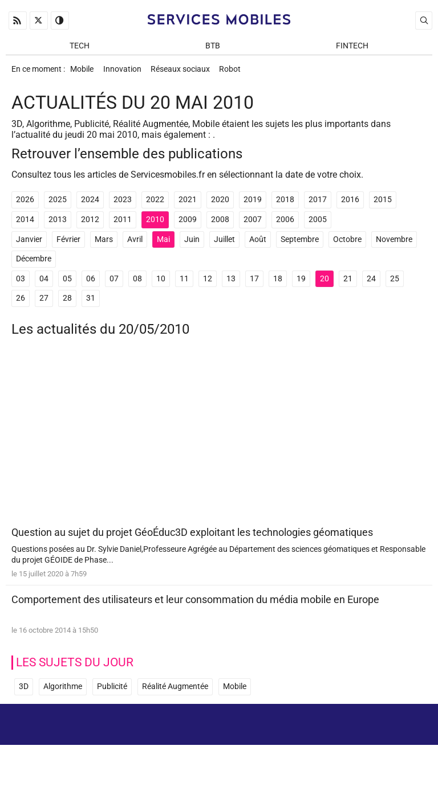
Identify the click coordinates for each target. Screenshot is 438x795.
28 (67, 303)
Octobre (347, 244)
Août (257, 244)
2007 (253, 225)
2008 (220, 225)
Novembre (394, 244)
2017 (318, 205)
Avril (135, 244)
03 (20, 284)
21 (347, 284)
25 (394, 284)
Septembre (300, 244)
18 (277, 284)
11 (184, 284)
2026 (25, 205)
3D (24, 693)
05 (67, 284)
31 (90, 303)
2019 (253, 205)
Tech (80, 46)
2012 (90, 225)
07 (114, 284)
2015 (383, 205)
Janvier (29, 244)
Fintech (352, 46)
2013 (57, 225)
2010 (155, 225)
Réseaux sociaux (186, 72)
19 (301, 284)
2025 (57, 205)
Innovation (126, 72)
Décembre (33, 264)
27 (43, 303)
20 (324, 284)
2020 (220, 205)
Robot (239, 72)
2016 (350, 205)
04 (43, 284)
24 (371, 284)
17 (254, 284)
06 (90, 284)
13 (231, 284)
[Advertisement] (219, 441)
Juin (192, 244)
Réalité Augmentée (175, 693)
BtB (212, 46)
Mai (163, 244)
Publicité (112, 693)
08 (137, 284)
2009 (188, 225)
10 (160, 284)
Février (68, 244)
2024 (90, 205)
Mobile (83, 72)
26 (20, 303)
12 (207, 284)
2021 (188, 205)
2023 (122, 205)
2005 (318, 225)
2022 (155, 205)
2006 (285, 225)
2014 (25, 225)
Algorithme (62, 693)
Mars (104, 244)
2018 (285, 205)
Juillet (224, 244)
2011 (122, 225)
